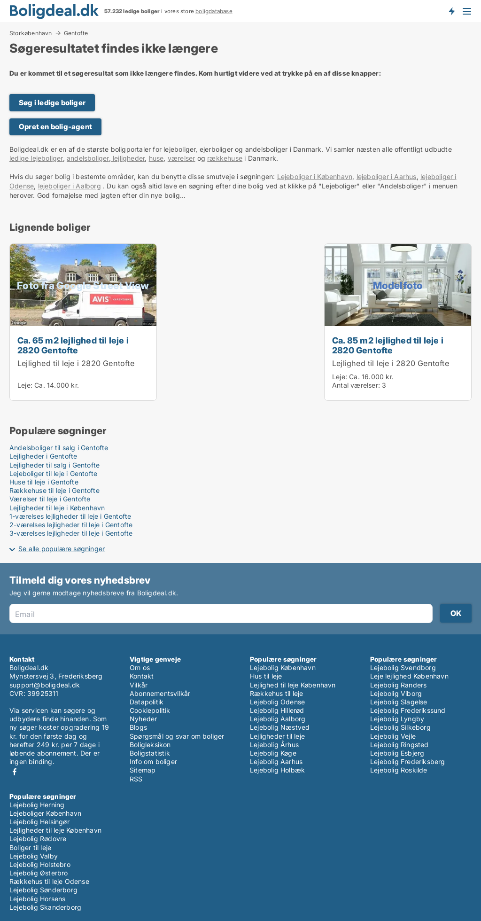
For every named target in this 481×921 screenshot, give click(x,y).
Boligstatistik (150, 753)
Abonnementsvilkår (160, 693)
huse (156, 158)
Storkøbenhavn (30, 33)
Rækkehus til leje (276, 693)
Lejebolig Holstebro (39, 864)
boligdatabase (214, 11)
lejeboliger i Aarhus (387, 176)
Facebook (14, 772)
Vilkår (138, 685)
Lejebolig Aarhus (276, 761)
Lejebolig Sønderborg (43, 890)
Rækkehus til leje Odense (49, 881)
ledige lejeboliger (36, 158)
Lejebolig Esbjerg (397, 753)
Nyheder (143, 719)
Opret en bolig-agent (55, 126)
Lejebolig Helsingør (39, 822)
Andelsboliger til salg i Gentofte (59, 448)
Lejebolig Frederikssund (408, 710)
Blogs (138, 727)
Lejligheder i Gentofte (43, 456)
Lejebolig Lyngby (397, 719)
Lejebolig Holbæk (277, 770)
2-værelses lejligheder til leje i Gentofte (70, 525)
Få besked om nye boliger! (451, 10)
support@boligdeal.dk (44, 685)
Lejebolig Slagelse (398, 702)
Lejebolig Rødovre (37, 839)
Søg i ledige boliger (52, 102)
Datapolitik (146, 702)
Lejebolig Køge (273, 753)
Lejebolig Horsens (37, 899)
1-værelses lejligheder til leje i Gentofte (70, 516)
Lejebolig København (283, 667)
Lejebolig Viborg (396, 693)
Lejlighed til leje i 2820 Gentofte (75, 363)
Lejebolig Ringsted (399, 745)
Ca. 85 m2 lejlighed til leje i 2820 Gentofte (387, 345)
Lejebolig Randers (398, 685)
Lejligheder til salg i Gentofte (54, 465)
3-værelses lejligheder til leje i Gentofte (70, 533)
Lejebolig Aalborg (277, 719)
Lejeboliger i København (315, 176)
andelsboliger (88, 158)
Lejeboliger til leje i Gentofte (53, 473)
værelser (181, 158)
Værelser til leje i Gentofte (50, 499)
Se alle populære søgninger (61, 549)
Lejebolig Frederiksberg (407, 761)
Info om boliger (153, 761)
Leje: (24, 385)
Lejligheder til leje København (55, 830)
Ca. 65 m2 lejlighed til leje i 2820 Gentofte (73, 345)
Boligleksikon (150, 745)
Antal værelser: (356, 385)
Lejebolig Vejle (393, 736)
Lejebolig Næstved (280, 727)
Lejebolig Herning (36, 805)
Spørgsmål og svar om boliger (177, 736)
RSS (136, 779)
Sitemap (142, 770)
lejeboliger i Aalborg (69, 186)
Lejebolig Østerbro (38, 873)
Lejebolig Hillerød (277, 710)
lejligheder (128, 158)
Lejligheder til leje (277, 736)
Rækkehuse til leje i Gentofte (54, 490)
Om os (140, 667)
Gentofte (76, 33)
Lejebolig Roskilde (398, 770)
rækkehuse (224, 158)
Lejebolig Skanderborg (45, 907)
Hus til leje (266, 676)
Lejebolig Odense (277, 702)
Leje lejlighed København (409, 676)
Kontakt (142, 676)
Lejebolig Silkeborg (400, 727)
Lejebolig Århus (274, 745)
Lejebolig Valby (33, 856)
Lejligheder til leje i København (57, 508)
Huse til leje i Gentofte (43, 482)
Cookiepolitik (150, 710)
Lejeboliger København (45, 813)
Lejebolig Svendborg (403, 667)
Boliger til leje (30, 847)
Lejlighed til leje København (293, 685)
